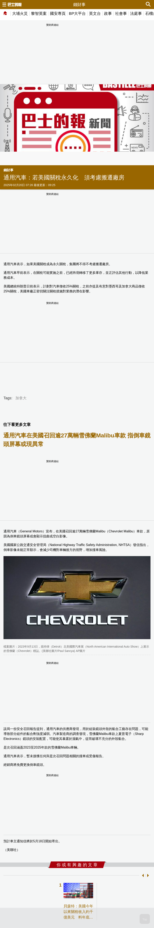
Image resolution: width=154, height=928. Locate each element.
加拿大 (21, 398)
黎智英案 (39, 13)
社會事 (121, 13)
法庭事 (136, 13)
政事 (108, 13)
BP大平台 (77, 13)
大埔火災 (20, 13)
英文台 (95, 13)
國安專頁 (58, 13)
